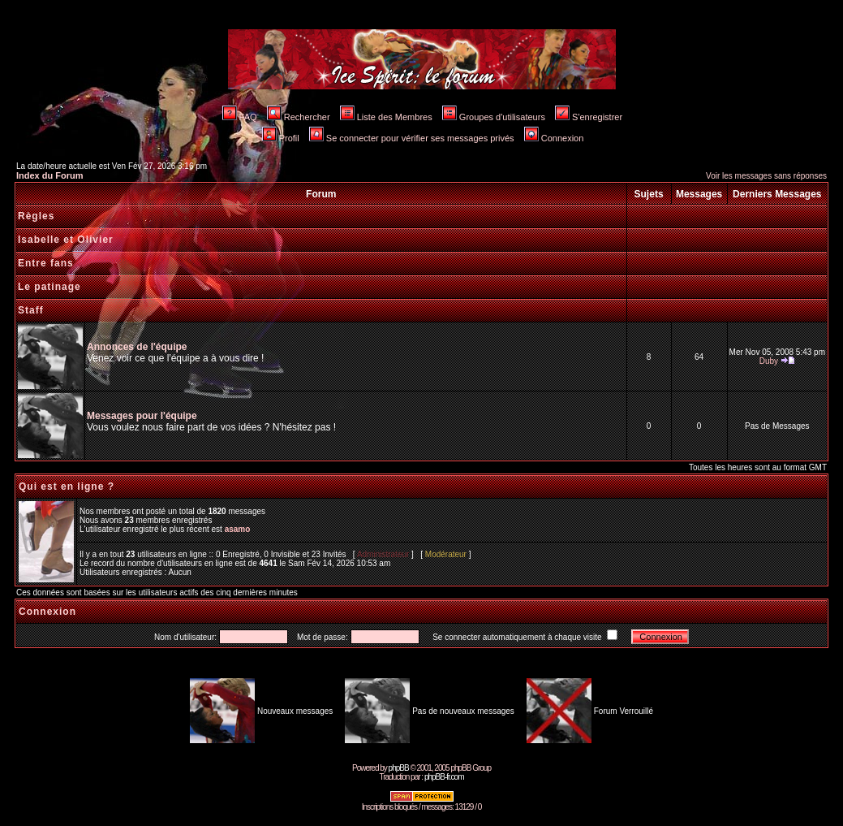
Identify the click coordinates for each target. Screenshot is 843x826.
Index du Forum (50, 175)
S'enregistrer (588, 117)
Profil (280, 138)
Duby (768, 361)
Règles (36, 216)
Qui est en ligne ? (66, 486)
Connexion (554, 138)
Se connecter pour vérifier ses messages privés (411, 138)
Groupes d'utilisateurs (493, 117)
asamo (238, 529)
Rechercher (298, 117)
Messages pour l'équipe (142, 416)
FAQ (239, 117)
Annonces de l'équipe (137, 346)
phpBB (399, 767)
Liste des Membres (386, 117)
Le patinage (49, 286)
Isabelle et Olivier (66, 239)
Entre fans (46, 263)
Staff (31, 310)
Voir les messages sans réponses (766, 175)
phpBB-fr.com (444, 776)
